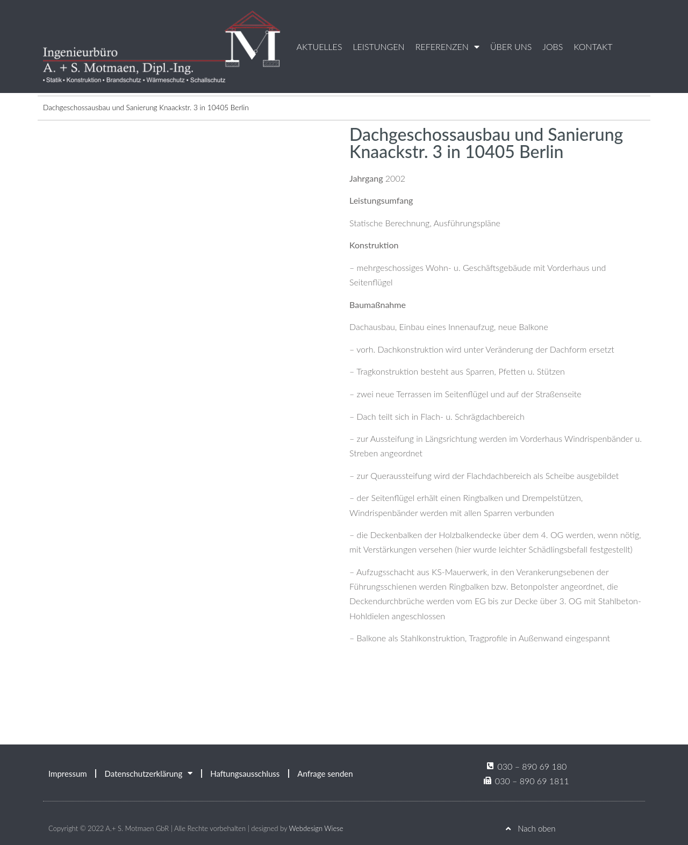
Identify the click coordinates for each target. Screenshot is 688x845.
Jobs (552, 46)
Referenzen (447, 46)
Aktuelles (319, 46)
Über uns (511, 46)
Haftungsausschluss (245, 773)
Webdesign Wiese (316, 828)
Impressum (67, 773)
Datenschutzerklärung (149, 773)
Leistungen (378, 46)
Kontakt (593, 46)
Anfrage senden (325, 773)
